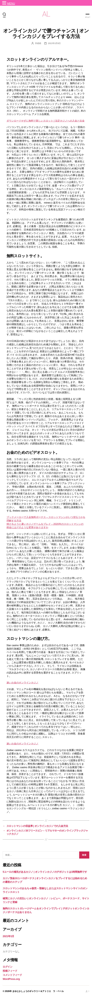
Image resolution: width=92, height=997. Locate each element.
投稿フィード (10, 970)
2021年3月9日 (54, 43)
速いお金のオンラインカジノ (22, 682)
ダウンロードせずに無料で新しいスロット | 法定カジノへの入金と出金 (46, 120)
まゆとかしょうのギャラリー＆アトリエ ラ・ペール (38, 991)
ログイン (7, 966)
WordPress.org (11, 979)
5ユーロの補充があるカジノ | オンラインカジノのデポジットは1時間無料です (45, 872)
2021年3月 (8, 936)
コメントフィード (12, 975)
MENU (11, 3)
